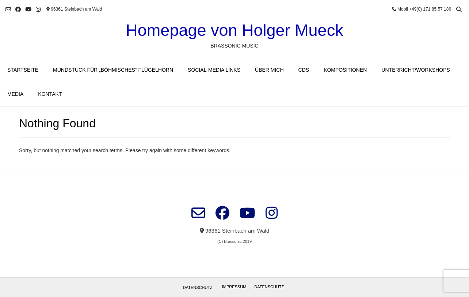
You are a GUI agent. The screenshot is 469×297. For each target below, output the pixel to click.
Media (15, 94)
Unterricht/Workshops (415, 70)
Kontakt (50, 94)
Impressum (234, 287)
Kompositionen (345, 70)
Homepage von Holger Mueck (234, 30)
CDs (303, 70)
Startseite (22, 70)
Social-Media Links (214, 70)
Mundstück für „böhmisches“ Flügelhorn (113, 70)
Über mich (269, 70)
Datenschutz (198, 287)
